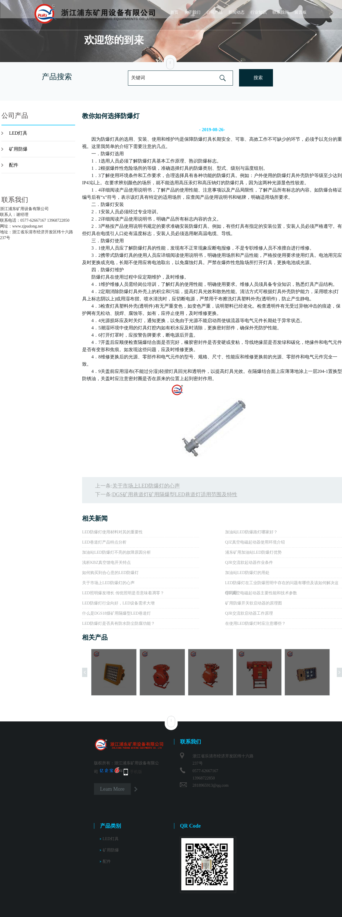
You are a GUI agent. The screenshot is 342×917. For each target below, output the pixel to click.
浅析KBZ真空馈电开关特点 (106, 562)
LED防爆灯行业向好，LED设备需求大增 (118, 603)
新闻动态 (236, 12)
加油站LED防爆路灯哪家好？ (251, 532)
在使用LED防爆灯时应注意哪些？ (255, 623)
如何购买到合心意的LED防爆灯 (110, 573)
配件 (13, 165)
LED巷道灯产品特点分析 (104, 542)
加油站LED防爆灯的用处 (247, 573)
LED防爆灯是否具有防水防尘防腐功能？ (118, 623)
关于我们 (192, 12)
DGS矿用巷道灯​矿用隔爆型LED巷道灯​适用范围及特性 (174, 494)
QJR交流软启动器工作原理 (249, 613)
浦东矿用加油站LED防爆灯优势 (253, 552)
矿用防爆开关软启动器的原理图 (253, 603)
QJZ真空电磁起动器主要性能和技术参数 (261, 593)
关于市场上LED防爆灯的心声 (146, 486)
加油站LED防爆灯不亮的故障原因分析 (116, 552)
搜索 (258, 77)
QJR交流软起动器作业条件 (249, 562)
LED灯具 (18, 133)
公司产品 (214, 12)
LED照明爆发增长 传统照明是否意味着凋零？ (123, 593)
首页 (174, 12)
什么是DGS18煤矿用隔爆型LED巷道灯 (116, 613)
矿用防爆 (18, 149)
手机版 (136, 772)
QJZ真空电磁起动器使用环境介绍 (255, 542)
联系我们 (280, 12)
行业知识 (258, 12)
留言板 (300, 12)
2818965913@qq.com (211, 785)
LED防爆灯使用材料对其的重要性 (112, 532)
